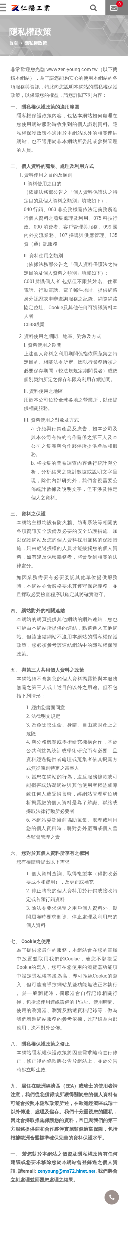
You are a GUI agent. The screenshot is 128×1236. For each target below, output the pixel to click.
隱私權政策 (35, 43)
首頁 (13, 43)
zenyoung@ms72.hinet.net (66, 1171)
